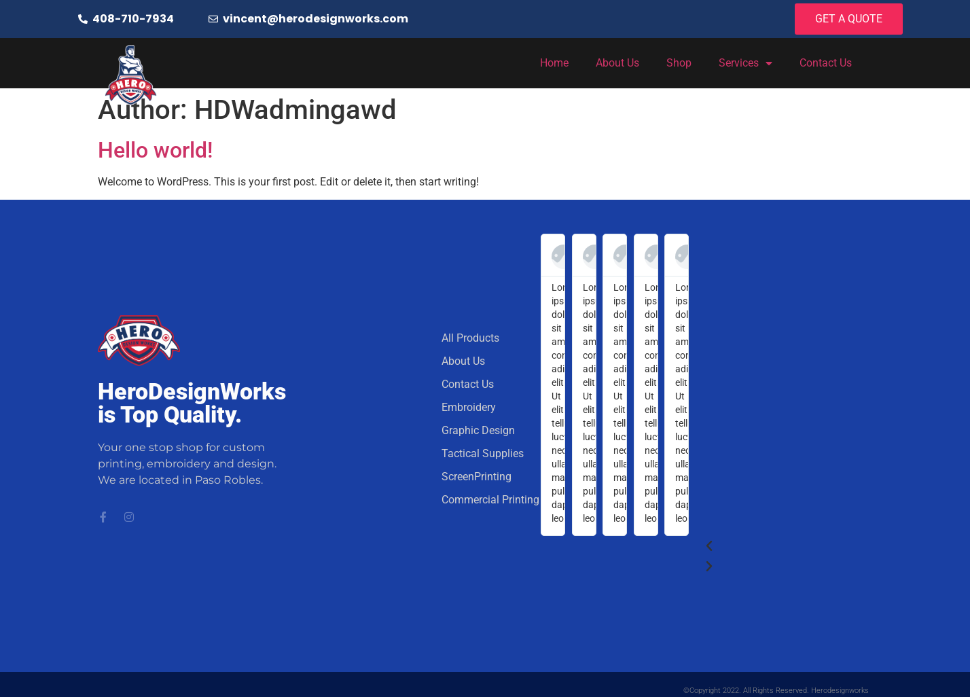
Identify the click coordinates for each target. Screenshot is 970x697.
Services (745, 63)
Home (554, 62)
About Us (617, 62)
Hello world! (155, 150)
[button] (779, 546)
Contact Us (826, 62)
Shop (678, 62)
